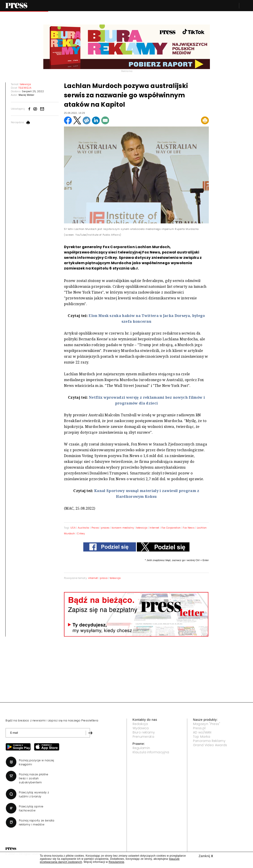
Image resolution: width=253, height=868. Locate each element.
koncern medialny (123, 527)
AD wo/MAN (202, 732)
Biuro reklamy (144, 732)
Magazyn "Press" (206, 724)
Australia (83, 527)
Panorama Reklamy (209, 741)
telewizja (141, 527)
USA (73, 527)
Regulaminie (116, 862)
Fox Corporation (171, 527)
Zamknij (206, 856)
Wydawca (141, 728)
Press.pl (199, 728)
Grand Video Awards (210, 745)
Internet (154, 527)
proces (105, 527)
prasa (104, 578)
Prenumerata (143, 736)
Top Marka (201, 736)
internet (93, 578)
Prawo (95, 527)
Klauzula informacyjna (151, 752)
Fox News (189, 527)
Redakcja (140, 724)
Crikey (81, 533)
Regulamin (141, 748)
